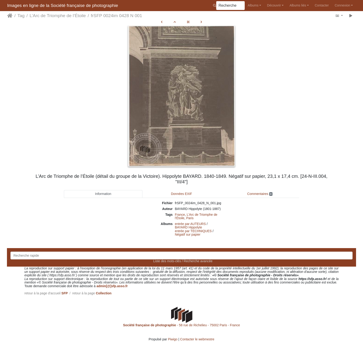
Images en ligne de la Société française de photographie (62, 5)
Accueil (10, 15)
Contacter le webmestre (197, 339)
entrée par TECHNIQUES (193, 231)
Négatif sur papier (187, 234)
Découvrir (274, 5)
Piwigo (172, 339)
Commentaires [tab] (259, 194)
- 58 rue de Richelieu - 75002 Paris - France (181, 325)
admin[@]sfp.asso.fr (112, 286)
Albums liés (298, 5)
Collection (104, 293)
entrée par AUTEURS (190, 224)
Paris (190, 218)
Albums (253, 5)
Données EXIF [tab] (181, 194)
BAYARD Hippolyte (188, 227)
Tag (21, 15)
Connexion (342, 5)
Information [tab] (103, 194)
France (180, 214)
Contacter (322, 5)
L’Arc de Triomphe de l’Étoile (58, 15)
